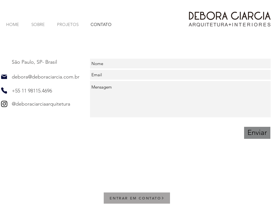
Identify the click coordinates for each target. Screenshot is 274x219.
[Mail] (4, 77)
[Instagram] (4, 104)
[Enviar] (257, 133)
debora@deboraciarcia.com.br (45, 77)
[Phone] (4, 90)
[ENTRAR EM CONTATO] (137, 198)
